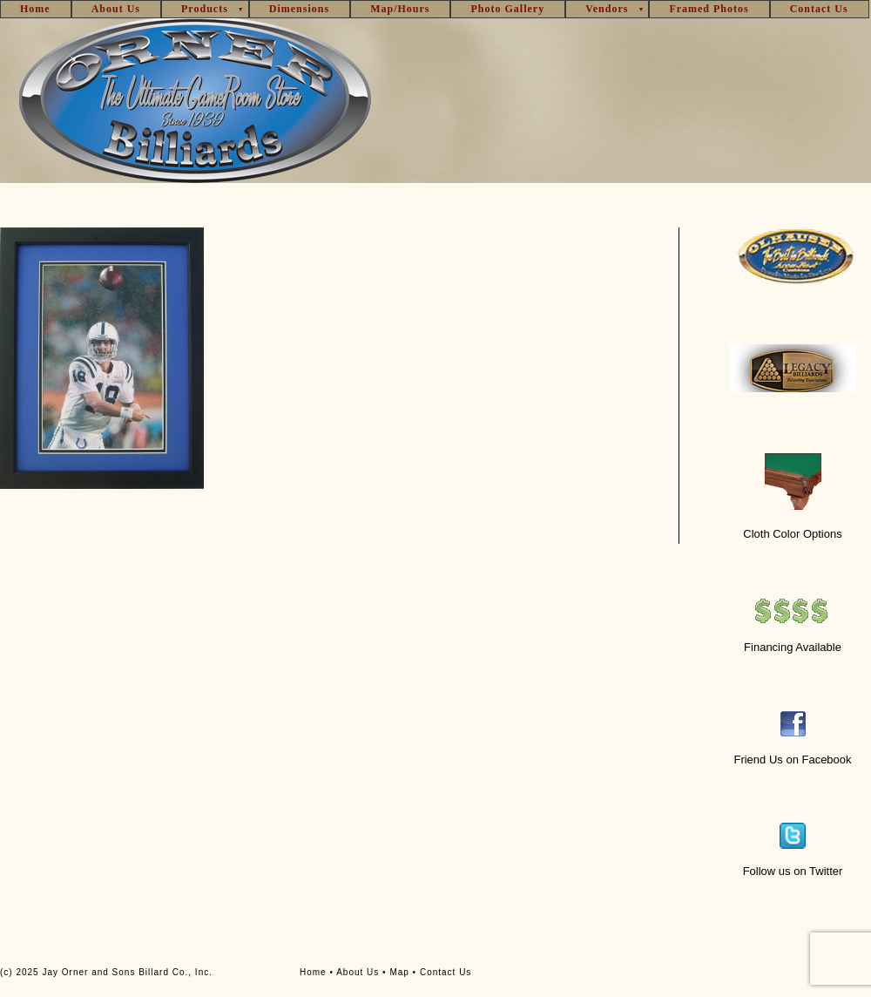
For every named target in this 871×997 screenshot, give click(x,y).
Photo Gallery (507, 9)
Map (398, 972)
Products (204, 9)
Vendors (606, 9)
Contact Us (819, 9)
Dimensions (299, 9)
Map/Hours (399, 9)
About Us (115, 9)
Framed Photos (708, 9)
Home (35, 9)
